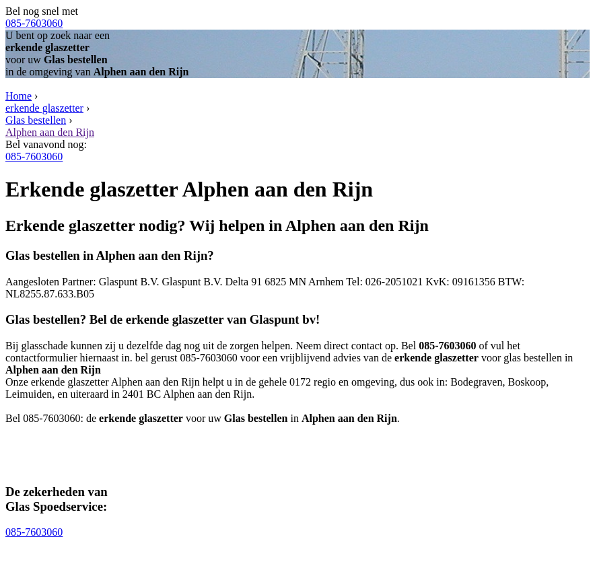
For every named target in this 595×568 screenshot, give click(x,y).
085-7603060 (34, 23)
